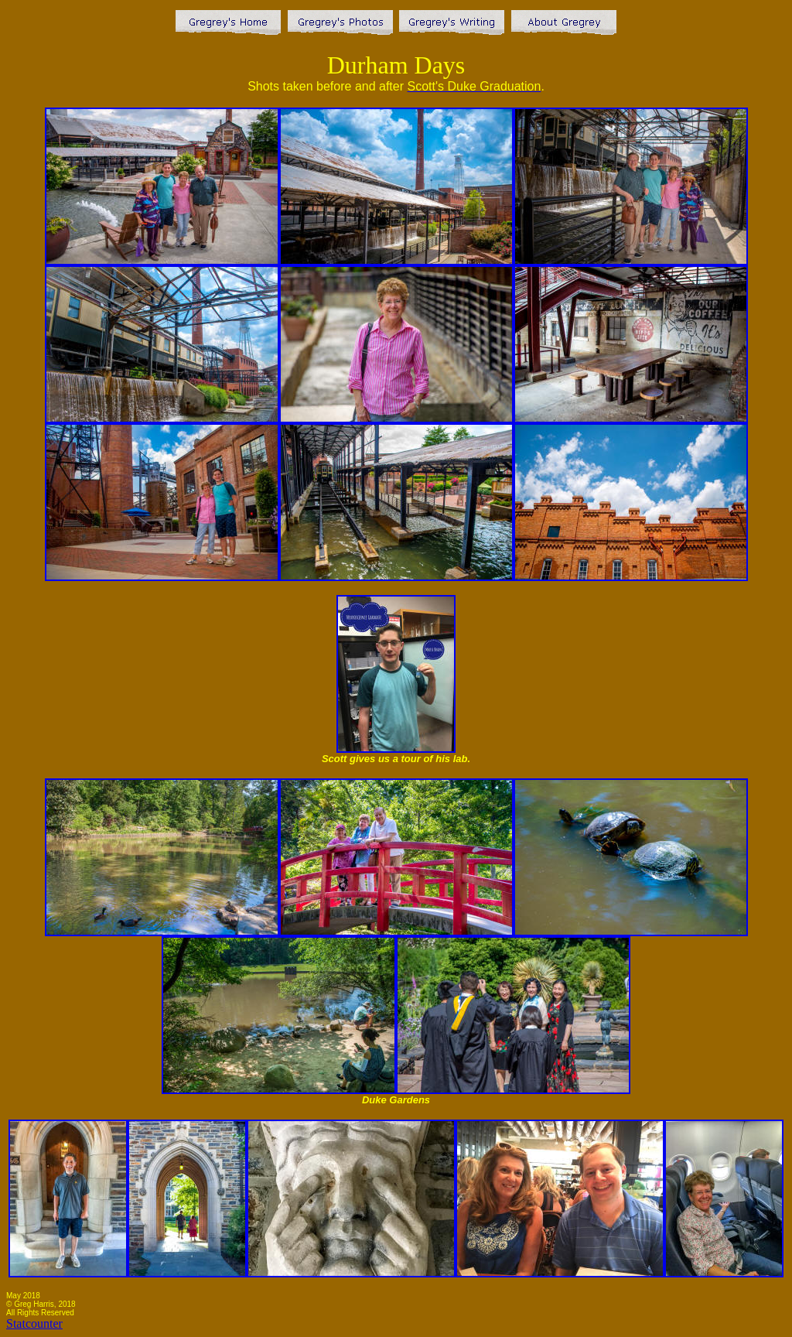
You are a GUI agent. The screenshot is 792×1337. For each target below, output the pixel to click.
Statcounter (34, 1323)
